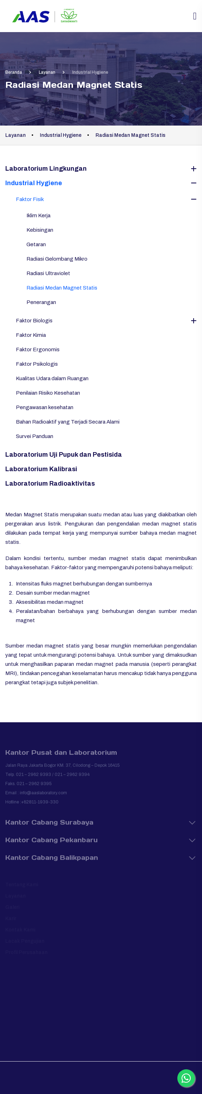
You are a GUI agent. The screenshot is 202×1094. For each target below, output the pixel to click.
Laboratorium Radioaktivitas (50, 483)
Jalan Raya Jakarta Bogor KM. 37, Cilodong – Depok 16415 (62, 768)
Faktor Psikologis (37, 364)
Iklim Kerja (38, 215)
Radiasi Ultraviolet (48, 273)
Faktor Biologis (34, 320)
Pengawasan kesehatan (44, 407)
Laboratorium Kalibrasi (41, 469)
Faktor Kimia (31, 335)
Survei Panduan (34, 436)
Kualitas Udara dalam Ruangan (52, 378)
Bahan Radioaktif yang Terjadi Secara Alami (68, 422)
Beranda (13, 72)
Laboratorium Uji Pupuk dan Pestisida (63, 454)
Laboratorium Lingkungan (46, 168)
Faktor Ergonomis (38, 349)
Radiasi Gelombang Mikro (56, 259)
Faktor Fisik (30, 199)
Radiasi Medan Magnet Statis (61, 288)
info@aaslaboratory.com (43, 795)
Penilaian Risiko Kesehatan (48, 393)
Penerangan (41, 302)
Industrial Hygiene (33, 183)
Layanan (47, 72)
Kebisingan (39, 230)
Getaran (36, 244)
